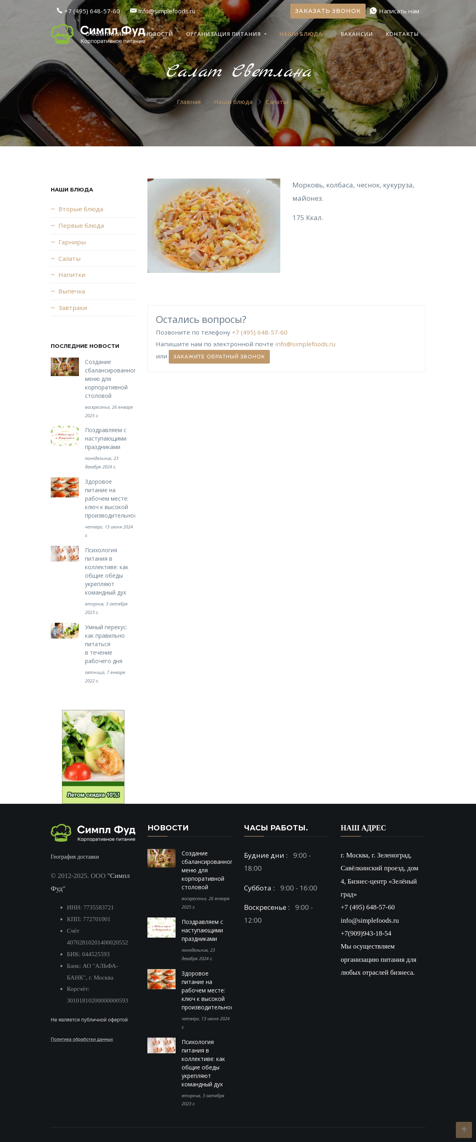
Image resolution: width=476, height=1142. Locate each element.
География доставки (75, 857)
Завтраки (72, 308)
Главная (189, 102)
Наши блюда (301, 33)
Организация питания (224, 33)
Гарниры (72, 242)
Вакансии (357, 33)
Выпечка (71, 291)
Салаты (277, 102)
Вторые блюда (80, 209)
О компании (106, 33)
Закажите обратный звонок (219, 357)
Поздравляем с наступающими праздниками (105, 438)
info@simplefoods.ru (305, 344)
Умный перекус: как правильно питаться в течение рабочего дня (106, 644)
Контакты (402, 33)
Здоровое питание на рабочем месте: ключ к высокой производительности (114, 498)
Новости (158, 33)
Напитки (71, 274)
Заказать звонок (328, 11)
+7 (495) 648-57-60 (260, 332)
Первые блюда (81, 225)
